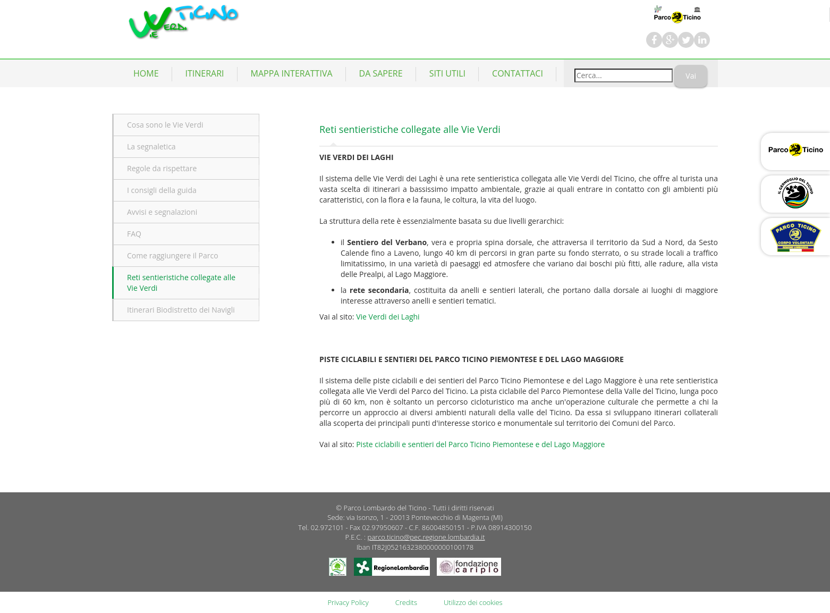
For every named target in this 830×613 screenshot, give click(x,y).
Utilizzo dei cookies (473, 602)
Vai (690, 76)
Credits (406, 602)
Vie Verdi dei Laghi (387, 317)
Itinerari (204, 73)
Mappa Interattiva (292, 73)
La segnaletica (151, 146)
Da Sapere (381, 73)
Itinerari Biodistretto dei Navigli (181, 310)
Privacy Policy (347, 602)
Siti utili (447, 73)
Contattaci (517, 73)
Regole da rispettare (162, 168)
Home (146, 73)
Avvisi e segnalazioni (162, 212)
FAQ (134, 234)
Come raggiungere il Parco (172, 255)
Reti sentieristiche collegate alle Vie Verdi (181, 282)
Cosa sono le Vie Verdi (165, 125)
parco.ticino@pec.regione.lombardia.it (426, 537)
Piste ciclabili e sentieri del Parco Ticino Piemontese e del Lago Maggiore (480, 444)
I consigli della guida (162, 190)
